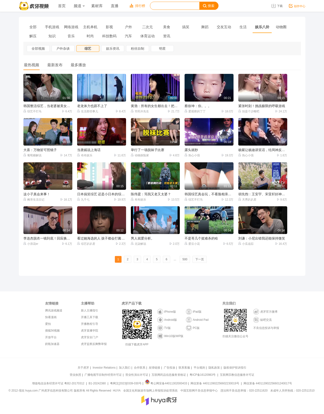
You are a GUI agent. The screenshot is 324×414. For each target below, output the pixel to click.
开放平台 (51, 337)
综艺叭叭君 (86, 243)
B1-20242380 (97, 383)
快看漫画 (51, 317)
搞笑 (185, 27)
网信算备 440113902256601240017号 (268, 383)
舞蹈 (204, 27)
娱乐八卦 (262, 27)
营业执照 (75, 374)
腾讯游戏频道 (53, 310)
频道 (79, 6)
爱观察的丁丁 (195, 111)
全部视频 (38, 48)
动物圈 (281, 27)
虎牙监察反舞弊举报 (94, 344)
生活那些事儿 (87, 111)
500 (184, 259)
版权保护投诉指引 (234, 367)
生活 (243, 27)
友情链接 (154, 367)
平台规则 (199, 367)
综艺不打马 (32, 111)
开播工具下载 (89, 317)
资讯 (166, 36)
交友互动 (224, 27)
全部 (33, 27)
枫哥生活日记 (33, 199)
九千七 (83, 199)
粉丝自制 (137, 48)
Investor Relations (104, 367)
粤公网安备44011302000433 (166, 383)
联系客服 (184, 367)
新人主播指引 (89, 310)
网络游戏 (71, 27)
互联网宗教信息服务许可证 (237, 374)
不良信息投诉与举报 (266, 328)
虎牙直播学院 (89, 330)
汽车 (128, 36)
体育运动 (147, 36)
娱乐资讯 (112, 48)
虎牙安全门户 (89, 337)
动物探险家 (140, 155)
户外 (128, 27)
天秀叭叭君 (247, 199)
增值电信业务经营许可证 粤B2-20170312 (58, 383)
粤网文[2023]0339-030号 (126, 383)
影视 (109, 27)
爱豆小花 (192, 243)
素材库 (97, 6)
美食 (166, 27)
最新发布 (55, 65)
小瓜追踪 (246, 243)
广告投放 (169, 367)
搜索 (208, 6)
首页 (62, 6)
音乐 (71, 36)
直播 (114, 6)
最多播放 (78, 65)
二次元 (147, 27)
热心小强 (192, 155)
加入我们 (124, 367)
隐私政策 (214, 367)
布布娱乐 (84, 155)
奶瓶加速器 (52, 344)
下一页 (199, 259)
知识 (52, 36)
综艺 (88, 48)
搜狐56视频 (52, 330)
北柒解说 (138, 243)
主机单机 (90, 27)
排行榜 (137, 6)
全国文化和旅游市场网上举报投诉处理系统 (150, 390)
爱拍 (48, 324)
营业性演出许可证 (136, 374)
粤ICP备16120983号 (203, 374)
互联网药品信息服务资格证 (169, 374)
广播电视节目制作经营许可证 (103, 374)
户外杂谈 (63, 48)
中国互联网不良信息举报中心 (199, 390)
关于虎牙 (83, 367)
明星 (162, 48)
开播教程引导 (89, 324)
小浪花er (30, 243)
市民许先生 (140, 111)
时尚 (90, 36)
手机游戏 (52, 27)
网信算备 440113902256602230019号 (215, 383)
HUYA (117, 390)
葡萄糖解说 (32, 155)
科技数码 (109, 36)
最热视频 (31, 65)
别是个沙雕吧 (248, 111)
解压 (33, 36)
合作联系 (139, 367)
